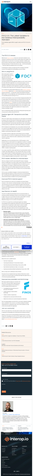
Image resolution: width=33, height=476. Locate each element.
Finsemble (3, 462)
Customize (16, 247)
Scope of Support (5, 465)
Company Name (4, 373)
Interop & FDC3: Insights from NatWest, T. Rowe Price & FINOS (13, 336)
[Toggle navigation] (30, 2)
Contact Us (24, 451)
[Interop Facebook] (17, 471)
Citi (4, 91)
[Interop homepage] (6, 2)
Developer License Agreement (25, 474)
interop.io (3, 464)
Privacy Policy (18, 381)
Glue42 (3, 460)
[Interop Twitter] (15, 471)
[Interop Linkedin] (14, 471)
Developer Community (5, 459)
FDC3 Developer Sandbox (6, 467)
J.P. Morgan (28, 89)
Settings (28, 243)
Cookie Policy (24, 235)
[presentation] (10, 387)
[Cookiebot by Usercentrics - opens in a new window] (27, 227)
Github (10, 102)
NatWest (7, 91)
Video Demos (14, 454)
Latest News (24, 449)
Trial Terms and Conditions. (26, 381)
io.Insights (3, 451)
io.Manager (3, 449)
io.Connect (3, 448)
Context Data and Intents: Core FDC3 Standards (11, 340)
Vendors (13, 453)
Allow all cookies (27, 247)
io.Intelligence (14, 448)
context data (16, 252)
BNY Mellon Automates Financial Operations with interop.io (13, 345)
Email (4, 368)
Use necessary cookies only (6, 247)
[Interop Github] (18, 471)
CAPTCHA (3, 384)
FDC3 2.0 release (10, 58)
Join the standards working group (11, 319)
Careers (23, 453)
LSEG (15, 91)
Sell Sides (13, 451)
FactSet (24, 89)
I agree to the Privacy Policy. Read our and (17, 381)
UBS (2, 91)
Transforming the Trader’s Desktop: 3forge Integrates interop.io (13, 356)
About (23, 448)
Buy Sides (13, 449)
